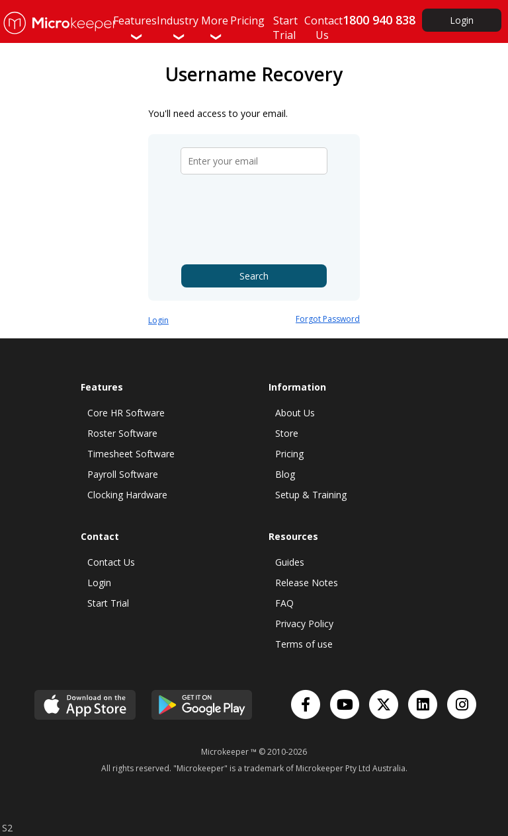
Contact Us (111, 562)
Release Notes (306, 582)
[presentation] (255, 219)
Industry (177, 27)
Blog (285, 474)
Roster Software (122, 433)
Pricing (289, 453)
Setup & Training (311, 494)
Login (462, 20)
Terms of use (304, 644)
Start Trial (108, 603)
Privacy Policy (304, 623)
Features (135, 27)
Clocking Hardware (127, 494)
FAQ (284, 603)
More (214, 27)
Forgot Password (328, 318)
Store (286, 433)
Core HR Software (126, 412)
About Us (295, 412)
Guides (289, 562)
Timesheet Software (131, 453)
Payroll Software (122, 474)
